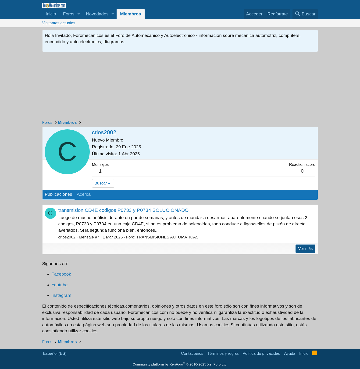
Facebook (61, 274)
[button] (78, 14)
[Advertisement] (180, 87)
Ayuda (289, 353)
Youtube (60, 284)
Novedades (97, 13)
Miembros (130, 13)
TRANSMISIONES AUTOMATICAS (167, 237)
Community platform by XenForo (179, 364)
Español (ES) (55, 353)
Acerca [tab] (84, 194)
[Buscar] (305, 14)
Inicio (51, 13)
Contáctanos (192, 353)
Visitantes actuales (58, 23)
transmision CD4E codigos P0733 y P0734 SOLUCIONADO (123, 210)
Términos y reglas (223, 353)
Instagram (61, 295)
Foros (69, 13)
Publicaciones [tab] (58, 194)
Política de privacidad (261, 353)
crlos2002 (67, 237)
